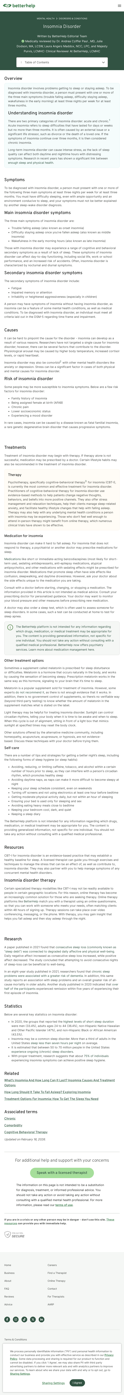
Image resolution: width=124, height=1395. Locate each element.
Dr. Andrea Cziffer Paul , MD (76, 41)
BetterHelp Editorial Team (69, 36)
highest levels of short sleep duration (88, 1021)
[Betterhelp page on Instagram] (17, 1319)
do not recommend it (30, 692)
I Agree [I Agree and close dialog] (77, 1383)
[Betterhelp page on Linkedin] (43, 1319)
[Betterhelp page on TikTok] (25, 1319)
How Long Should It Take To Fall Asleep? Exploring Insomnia (47, 1092)
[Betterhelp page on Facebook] (8, 1319)
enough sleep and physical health (30, 162)
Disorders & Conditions (73, 18)
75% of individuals (96, 1056)
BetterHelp (31, 901)
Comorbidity (13, 1126)
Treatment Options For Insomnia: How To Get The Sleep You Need (51, 1099)
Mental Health (46, 18)
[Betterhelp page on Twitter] (34, 1319)
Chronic (10, 1119)
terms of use (64, 1205)
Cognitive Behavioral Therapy (26, 1132)
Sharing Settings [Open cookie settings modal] (53, 1383)
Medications (13, 559)
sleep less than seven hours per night (56, 1043)
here (91, 649)
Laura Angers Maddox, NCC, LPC (66, 46)
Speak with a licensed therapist (62, 1173)
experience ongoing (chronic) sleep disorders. (42, 1051)
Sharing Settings (20, 1373)
